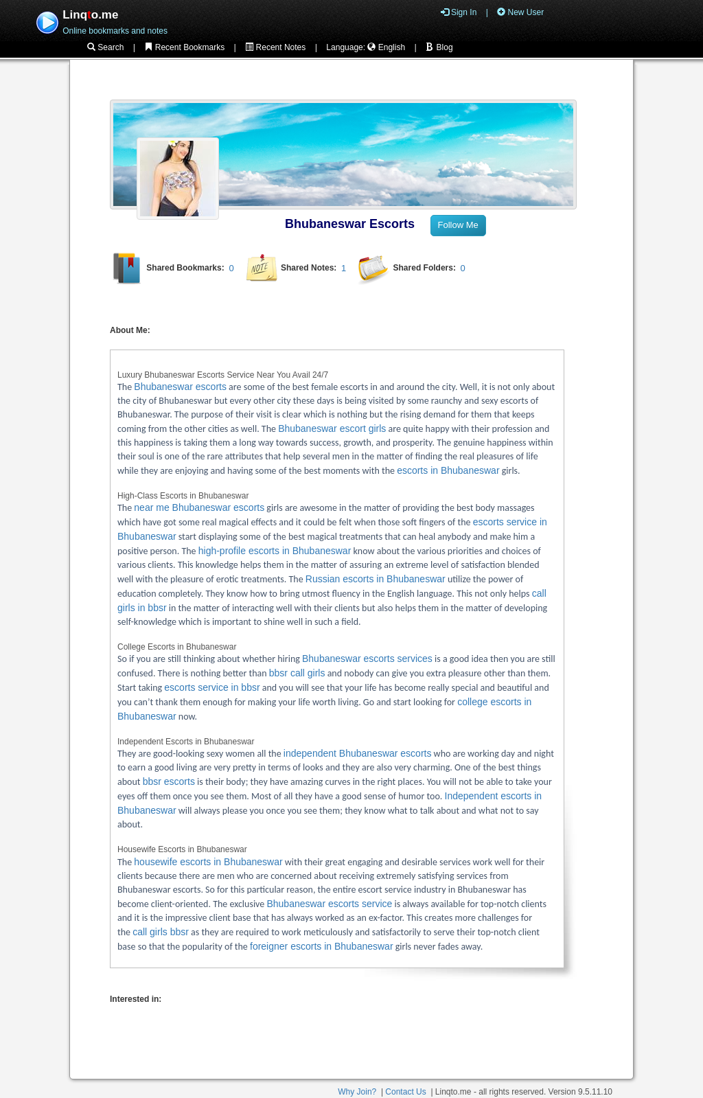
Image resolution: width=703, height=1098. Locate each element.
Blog (439, 47)
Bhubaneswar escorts (180, 386)
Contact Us (405, 1092)
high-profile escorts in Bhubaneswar (275, 550)
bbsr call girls (297, 672)
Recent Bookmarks (184, 47)
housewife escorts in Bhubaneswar (208, 861)
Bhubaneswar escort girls (332, 428)
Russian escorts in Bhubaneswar (376, 578)
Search (105, 47)
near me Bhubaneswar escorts (199, 507)
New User (520, 12)
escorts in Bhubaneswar (448, 470)
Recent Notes (275, 47)
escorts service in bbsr (212, 687)
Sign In (459, 12)
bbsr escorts (169, 781)
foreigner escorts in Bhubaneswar (321, 946)
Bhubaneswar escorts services (367, 658)
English (386, 47)
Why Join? (357, 1092)
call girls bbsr (160, 931)
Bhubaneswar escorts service (329, 903)
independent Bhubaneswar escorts (358, 753)
